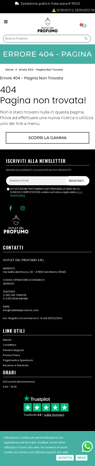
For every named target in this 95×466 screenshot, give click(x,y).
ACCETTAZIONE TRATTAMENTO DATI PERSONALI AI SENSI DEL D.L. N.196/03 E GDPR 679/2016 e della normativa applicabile (46, 192)
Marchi (7, 340)
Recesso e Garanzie (15, 365)
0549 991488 (20, 298)
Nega (82, 458)
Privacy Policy (11, 355)
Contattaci (9, 345)
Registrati (76, 181)
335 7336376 (18, 295)
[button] (86, 26)
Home (9, 70)
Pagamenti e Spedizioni (18, 360)
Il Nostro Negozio (13, 350)
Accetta (65, 458)
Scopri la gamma (47, 137)
